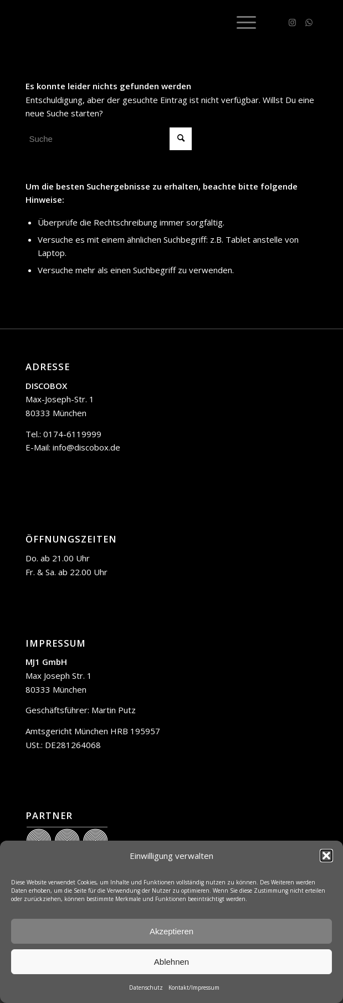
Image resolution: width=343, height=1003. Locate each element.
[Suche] (108, 138)
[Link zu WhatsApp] (309, 22)
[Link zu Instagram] (292, 22)
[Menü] (241, 22)
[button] (326, 855)
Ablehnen (171, 961)
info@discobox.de (86, 447)
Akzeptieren (171, 931)
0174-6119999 (72, 433)
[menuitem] (241, 22)
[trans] (142, 22)
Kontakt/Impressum (193, 987)
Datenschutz (146, 987)
